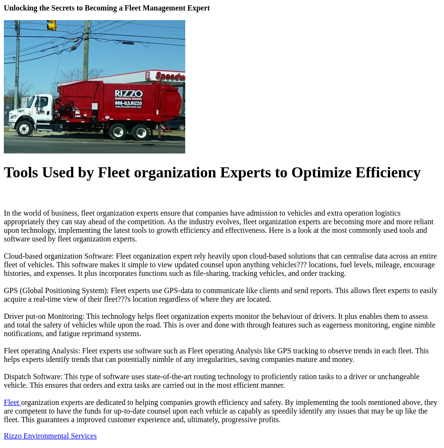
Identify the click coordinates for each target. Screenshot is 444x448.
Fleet (12, 402)
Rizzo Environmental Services (50, 436)
